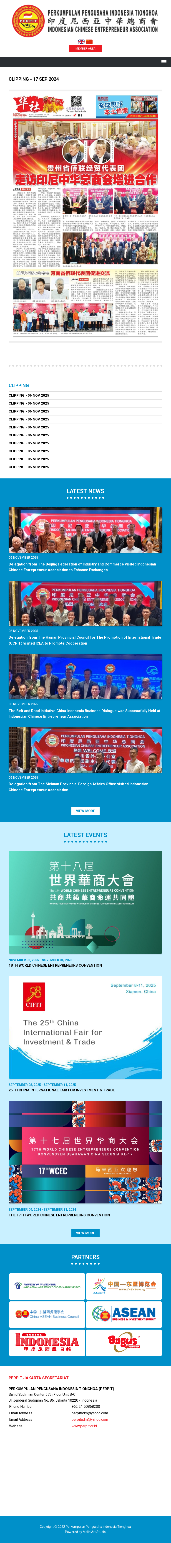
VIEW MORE (85, 811)
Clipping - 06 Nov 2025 (29, 395)
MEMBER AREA (85, 48)
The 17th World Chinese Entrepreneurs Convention (59, 1215)
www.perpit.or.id (84, 1426)
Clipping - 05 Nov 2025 (29, 443)
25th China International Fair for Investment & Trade (62, 1090)
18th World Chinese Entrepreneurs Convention (55, 965)
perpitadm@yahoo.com (90, 1419)
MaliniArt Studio (94, 1532)
